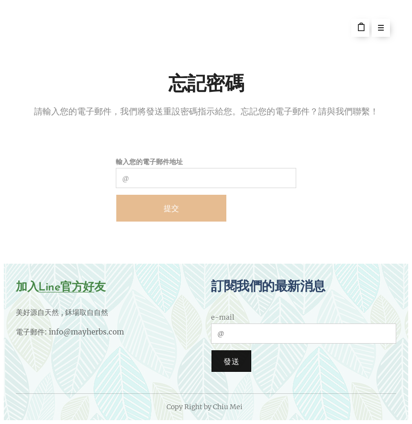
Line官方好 (66, 287)
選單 (378, 28)
